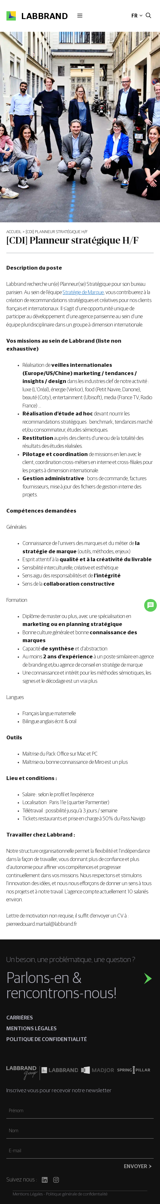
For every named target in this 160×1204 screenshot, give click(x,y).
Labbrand (44, 16)
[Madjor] (98, 1073)
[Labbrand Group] (23, 1073)
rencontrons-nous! (61, 993)
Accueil (14, 232)
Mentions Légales (28, 1194)
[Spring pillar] (134, 1073)
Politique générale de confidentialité (76, 1194)
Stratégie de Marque (83, 292)
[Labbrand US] (60, 1073)
